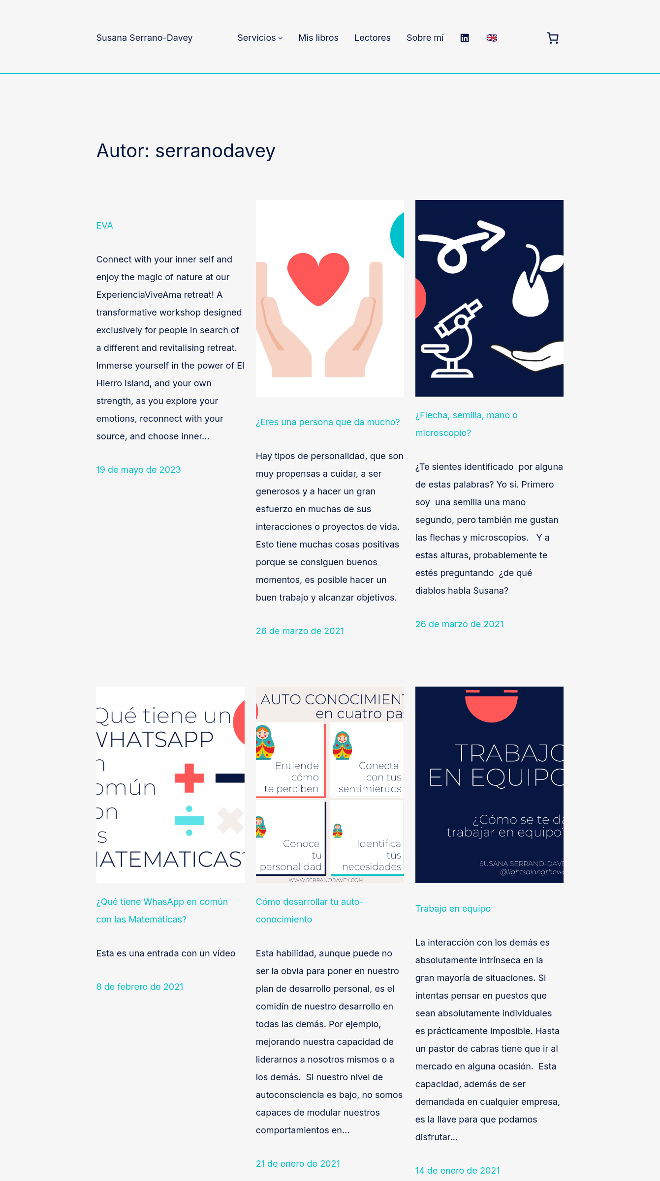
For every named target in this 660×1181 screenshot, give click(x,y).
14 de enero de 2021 (457, 1170)
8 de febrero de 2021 (140, 986)
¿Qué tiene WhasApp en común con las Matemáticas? (162, 910)
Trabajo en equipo (453, 908)
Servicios (256, 37)
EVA (104, 225)
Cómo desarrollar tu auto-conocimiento (310, 910)
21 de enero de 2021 (298, 1163)
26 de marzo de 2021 (300, 631)
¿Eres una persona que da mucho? (328, 422)
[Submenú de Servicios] (280, 37)
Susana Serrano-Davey (144, 37)
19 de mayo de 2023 (138, 469)
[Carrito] (553, 38)
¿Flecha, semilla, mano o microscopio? (466, 424)
